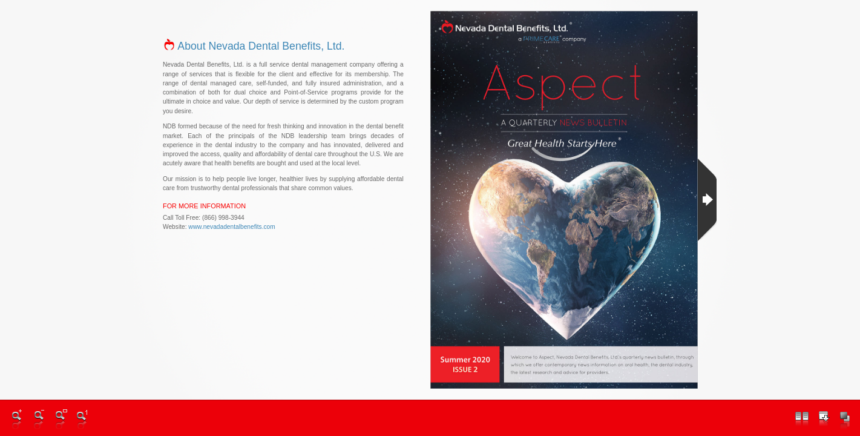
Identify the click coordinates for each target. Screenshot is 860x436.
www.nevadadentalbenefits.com (231, 226)
